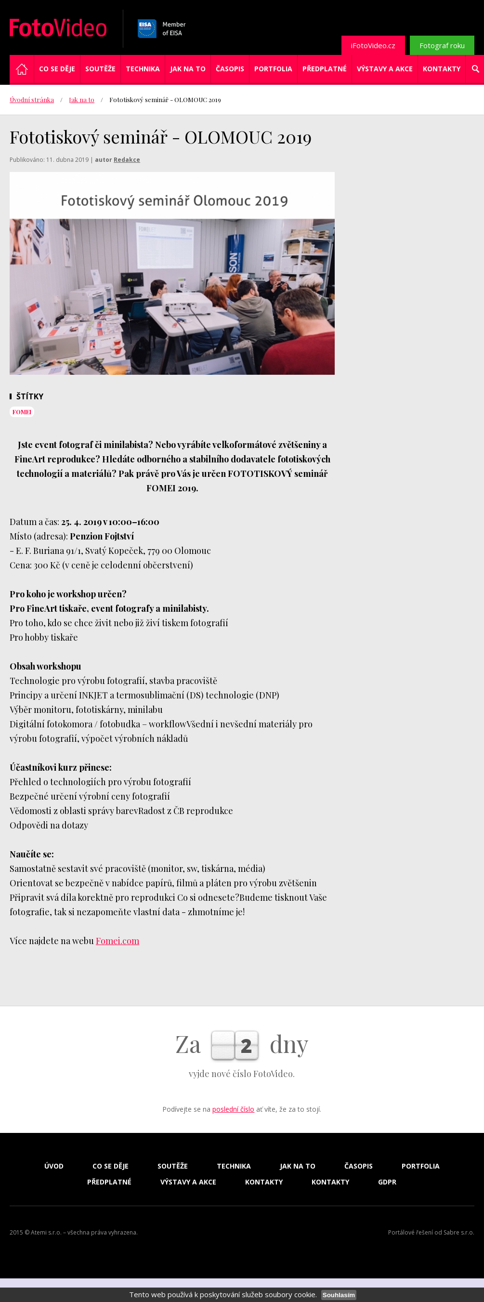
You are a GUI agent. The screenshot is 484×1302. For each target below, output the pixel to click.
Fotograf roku (442, 45)
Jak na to (188, 68)
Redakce (127, 160)
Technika (143, 68)
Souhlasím (339, 1295)
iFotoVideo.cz (373, 45)
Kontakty (441, 68)
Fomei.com (117, 941)
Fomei (22, 412)
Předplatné (324, 68)
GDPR (387, 1182)
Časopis (230, 68)
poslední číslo (233, 1109)
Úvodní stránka (32, 99)
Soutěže (100, 68)
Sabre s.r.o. (459, 1232)
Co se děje (57, 68)
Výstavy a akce (385, 68)
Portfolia (273, 68)
